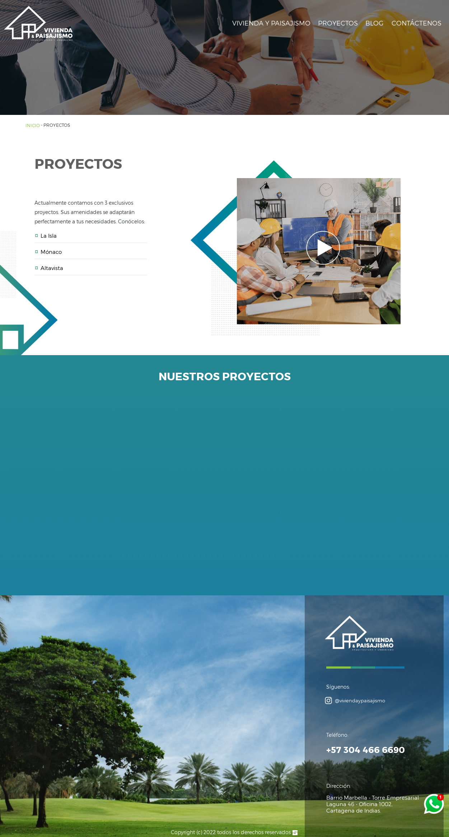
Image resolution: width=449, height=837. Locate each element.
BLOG (374, 23)
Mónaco (48, 251)
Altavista (48, 268)
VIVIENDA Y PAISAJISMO (271, 23)
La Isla (45, 235)
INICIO (33, 125)
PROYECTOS (338, 23)
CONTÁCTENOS (416, 23)
